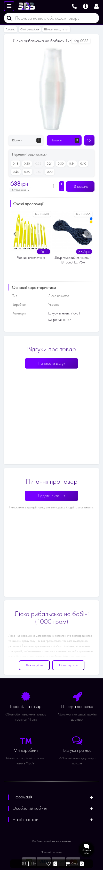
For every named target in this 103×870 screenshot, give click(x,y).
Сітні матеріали (29, 29)
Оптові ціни (20, 190)
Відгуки (26, 140)
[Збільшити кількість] (61, 183)
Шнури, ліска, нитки (56, 29)
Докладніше (34, 665)
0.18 (15, 163)
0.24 (48, 163)
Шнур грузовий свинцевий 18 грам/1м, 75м (72, 260)
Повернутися (68, 665)
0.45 (15, 172)
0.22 (37, 163)
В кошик (80, 186)
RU (23, 864)
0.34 (71, 163)
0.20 (26, 163)
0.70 (49, 172)
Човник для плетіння (31, 257)
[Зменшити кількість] (61, 189)
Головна (10, 29)
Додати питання (51, 495)
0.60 (38, 172)
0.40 (82, 163)
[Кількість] (54, 186)
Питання (65, 140)
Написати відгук (51, 363)
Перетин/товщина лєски (29, 154)
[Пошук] (8, 18)
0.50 (26, 172)
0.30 (60, 163)
